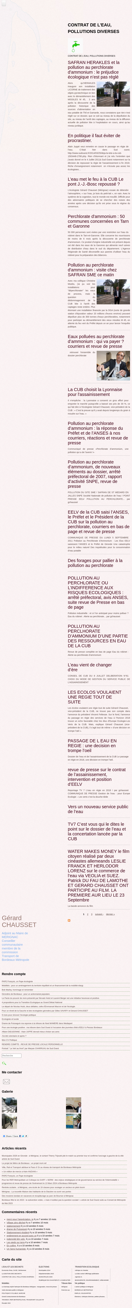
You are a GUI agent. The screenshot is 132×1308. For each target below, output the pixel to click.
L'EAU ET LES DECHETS (12, 1267)
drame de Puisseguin (17, 1229)
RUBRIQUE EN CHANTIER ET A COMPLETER (54, 1280)
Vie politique (80, 1283)
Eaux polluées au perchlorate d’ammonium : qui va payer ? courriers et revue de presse (96, 341)
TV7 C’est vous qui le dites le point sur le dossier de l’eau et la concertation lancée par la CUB (97, 831)
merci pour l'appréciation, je (20, 1219)
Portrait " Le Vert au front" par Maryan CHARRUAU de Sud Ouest (30, 1048)
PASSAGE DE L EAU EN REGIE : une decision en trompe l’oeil (92, 745)
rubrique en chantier (81, 1270)
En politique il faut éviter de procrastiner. (94, 138)
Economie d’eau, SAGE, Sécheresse (14, 1270)
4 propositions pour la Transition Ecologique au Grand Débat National (32, 1002)
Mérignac (64, 1286)
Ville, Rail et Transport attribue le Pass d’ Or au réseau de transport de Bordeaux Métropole (41, 1167)
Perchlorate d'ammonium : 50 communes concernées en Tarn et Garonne (98, 221)
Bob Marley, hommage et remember (17, 990)
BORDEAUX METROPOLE (84, 1290)
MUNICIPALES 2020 (45, 1277)
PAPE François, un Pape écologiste (17, 981)
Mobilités (5, 1283)
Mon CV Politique (9, 1040)
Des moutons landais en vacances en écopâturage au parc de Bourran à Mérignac (38, 1196)
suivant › (99, 914)
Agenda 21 (78, 1277)
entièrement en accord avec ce (22, 1235)
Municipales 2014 (44, 1270)
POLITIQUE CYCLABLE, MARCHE (13, 1293)
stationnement (13, 1226)
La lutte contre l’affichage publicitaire (87, 1273)
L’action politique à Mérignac (84, 1286)
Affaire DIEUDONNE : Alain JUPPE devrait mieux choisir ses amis (30, 1032)
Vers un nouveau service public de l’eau (98, 809)
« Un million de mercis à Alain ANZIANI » (19, 1171)
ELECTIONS (44, 1267)
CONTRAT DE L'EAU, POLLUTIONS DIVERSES (18, 1277)
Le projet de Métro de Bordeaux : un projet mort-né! (24, 1163)
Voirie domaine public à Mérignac (13, 1290)
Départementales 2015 (46, 1273)
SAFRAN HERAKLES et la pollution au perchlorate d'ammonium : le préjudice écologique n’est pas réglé (94, 69)
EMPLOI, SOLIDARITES (83, 1293)
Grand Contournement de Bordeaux (13, 1296)
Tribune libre (66, 1283)
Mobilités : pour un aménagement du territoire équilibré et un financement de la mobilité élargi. (43, 985)
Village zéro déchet (16, 1222)
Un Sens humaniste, (16, 1249)
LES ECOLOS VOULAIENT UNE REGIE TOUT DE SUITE (94, 697)
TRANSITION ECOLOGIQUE (87, 1267)
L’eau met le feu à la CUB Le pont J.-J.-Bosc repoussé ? (96, 181)
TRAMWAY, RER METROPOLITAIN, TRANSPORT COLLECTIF (23, 1300)
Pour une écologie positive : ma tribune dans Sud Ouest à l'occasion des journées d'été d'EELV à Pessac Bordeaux (52, 1027)
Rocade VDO (6, 1303)
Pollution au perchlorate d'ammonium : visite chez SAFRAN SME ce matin (92, 270)
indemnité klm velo (16, 1239)
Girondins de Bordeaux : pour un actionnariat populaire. (26, 994)
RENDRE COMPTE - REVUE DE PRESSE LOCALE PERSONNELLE (32, 1044)
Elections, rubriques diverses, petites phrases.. (90, 1296)
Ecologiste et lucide (10, 1019)
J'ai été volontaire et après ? (14, 1036)
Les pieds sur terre (16, 1242)
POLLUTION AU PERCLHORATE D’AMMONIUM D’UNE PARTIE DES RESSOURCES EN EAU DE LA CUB (98, 636)
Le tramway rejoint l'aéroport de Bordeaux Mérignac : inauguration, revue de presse (29, 1286)
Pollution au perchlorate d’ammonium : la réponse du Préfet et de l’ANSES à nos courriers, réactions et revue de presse (98, 433)
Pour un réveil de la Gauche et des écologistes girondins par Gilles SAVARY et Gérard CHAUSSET (45, 1011)
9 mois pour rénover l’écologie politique (19, 1015)
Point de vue (65, 1290)
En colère (12, 1245)
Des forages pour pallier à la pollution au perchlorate (95, 563)
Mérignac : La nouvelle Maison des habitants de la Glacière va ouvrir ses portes (36, 1191)
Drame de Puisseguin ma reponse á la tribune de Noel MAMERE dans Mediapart (37, 1023)
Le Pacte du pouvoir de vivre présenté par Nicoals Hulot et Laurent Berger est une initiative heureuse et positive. (51, 998)
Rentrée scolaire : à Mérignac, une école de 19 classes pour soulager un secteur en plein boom (43, 1187)
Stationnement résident (18, 1232)
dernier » (110, 914)
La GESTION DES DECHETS (12, 1273)
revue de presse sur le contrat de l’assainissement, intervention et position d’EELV (97, 777)
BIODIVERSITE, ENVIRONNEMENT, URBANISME (92, 1280)
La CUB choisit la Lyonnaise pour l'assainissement (95, 392)
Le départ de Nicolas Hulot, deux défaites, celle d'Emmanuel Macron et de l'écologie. (39, 1006)
